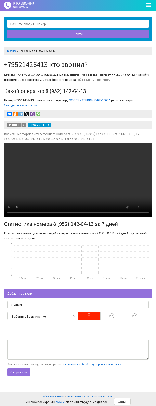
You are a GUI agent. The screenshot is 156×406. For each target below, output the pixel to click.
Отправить (18, 372)
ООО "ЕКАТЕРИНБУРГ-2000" (89, 100)
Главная (12, 51)
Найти (78, 34)
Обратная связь (53, 397)
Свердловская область (20, 105)
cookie (60, 402)
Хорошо (122, 401)
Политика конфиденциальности (90, 397)
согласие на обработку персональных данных (94, 364)
